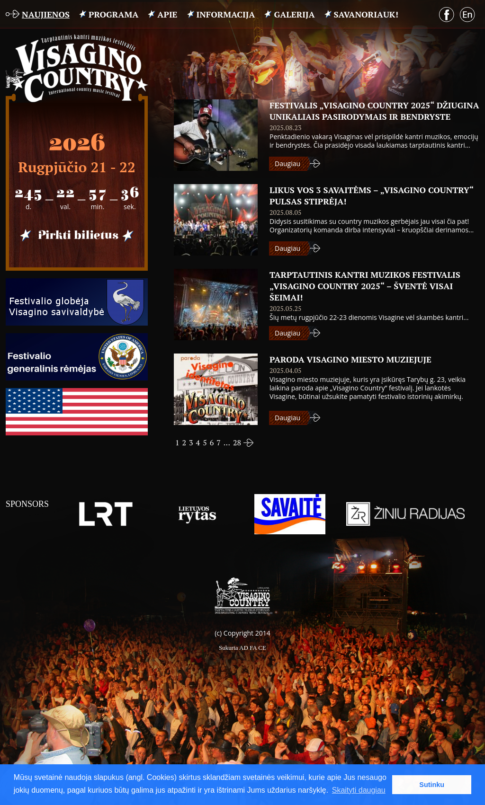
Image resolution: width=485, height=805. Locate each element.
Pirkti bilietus (76, 235)
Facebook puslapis (446, 14)
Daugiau (287, 163)
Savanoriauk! (366, 14)
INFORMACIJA (226, 14)
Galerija (294, 14)
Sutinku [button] (431, 784)
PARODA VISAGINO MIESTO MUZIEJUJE (350, 359)
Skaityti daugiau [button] (359, 790)
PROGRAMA (113, 14)
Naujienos (46, 14)
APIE (167, 14)
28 (237, 442)
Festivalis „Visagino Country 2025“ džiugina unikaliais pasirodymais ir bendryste (374, 110)
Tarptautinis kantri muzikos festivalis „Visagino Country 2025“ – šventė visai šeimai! (364, 286)
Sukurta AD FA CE (242, 647)
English (468, 15)
